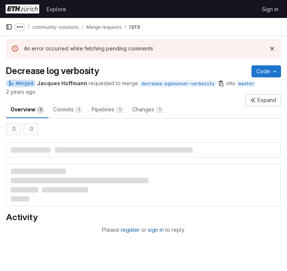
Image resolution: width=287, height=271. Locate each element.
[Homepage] (22, 9)
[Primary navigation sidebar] (9, 27)
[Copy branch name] (221, 83)
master (246, 84)
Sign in (270, 9)
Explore (56, 9)
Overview (27, 110)
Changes (147, 110)
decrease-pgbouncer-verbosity (178, 84)
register (130, 230)
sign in (156, 230)
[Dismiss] (272, 48)
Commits (68, 110)
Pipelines (107, 110)
